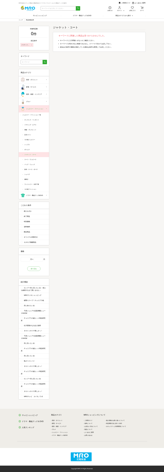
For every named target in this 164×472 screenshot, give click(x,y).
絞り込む (34, 269)
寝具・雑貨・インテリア (34, 94)
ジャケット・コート (30, 154)
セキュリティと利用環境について (116, 426)
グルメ (34, 101)
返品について (88, 429)
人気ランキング (28, 427)
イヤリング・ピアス (30, 125)
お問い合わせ (88, 435)
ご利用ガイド (124, 3)
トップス (27, 144)
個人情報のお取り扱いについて (115, 420)
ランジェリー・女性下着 (31, 184)
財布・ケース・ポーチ (31, 169)
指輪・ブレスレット (30, 130)
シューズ (27, 174)
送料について (88, 423)
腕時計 (26, 179)
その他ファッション (30, 189)
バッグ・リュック (29, 164)
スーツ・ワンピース (30, 159)
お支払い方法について (91, 426)
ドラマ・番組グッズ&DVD (34, 195)
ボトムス (27, 149)
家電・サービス (34, 87)
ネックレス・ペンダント (31, 120)
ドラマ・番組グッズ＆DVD (82, 15)
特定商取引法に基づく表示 (114, 423)
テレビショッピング (40, 15)
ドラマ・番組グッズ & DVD (33, 421)
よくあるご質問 (138, 3)
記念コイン (27, 134)
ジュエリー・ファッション (34, 108)
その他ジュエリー (29, 139)
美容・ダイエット (34, 79)
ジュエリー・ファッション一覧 (31, 115)
